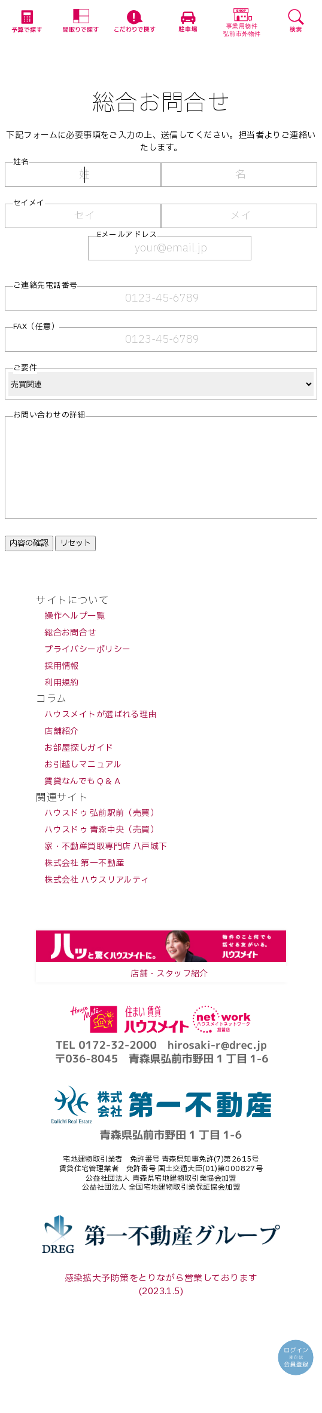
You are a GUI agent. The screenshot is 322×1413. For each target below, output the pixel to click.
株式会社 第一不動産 (84, 881)
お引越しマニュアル (82, 782)
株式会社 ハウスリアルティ (96, 898)
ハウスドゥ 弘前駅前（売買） (101, 831)
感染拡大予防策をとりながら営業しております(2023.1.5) (161, 1302)
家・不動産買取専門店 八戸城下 (105, 864)
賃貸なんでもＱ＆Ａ (82, 799)
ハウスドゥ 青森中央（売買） (101, 847)
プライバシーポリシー (87, 667)
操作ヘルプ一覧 (74, 634)
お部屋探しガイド (78, 766)
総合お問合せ (70, 650)
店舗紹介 (61, 749)
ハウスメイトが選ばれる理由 (100, 732)
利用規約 (61, 701)
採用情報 (61, 684)
